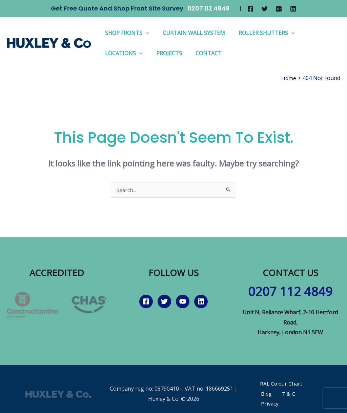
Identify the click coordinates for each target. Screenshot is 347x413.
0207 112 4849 (208, 8)
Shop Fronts (126, 33)
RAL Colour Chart (278, 384)
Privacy (287, 394)
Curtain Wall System (190, 33)
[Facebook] (250, 9)
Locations (122, 53)
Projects (165, 53)
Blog (312, 384)
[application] (144, 33)
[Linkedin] (293, 9)
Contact (202, 53)
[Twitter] (265, 9)
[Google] (279, 9)
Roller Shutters (260, 33)
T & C (265, 394)
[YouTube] (182, 302)
